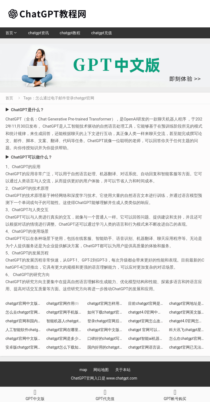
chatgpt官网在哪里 (64, 330)
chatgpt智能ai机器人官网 (151, 338)
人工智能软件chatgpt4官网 (30, 330)
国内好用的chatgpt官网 (109, 347)
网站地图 (101, 369)
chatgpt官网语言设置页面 (152, 347)
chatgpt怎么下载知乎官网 (70, 347)
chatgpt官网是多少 (64, 338)
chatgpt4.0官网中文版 (149, 312)
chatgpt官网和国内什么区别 (31, 321)
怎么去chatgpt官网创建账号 (31, 312)
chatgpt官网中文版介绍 (27, 338)
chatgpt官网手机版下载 (68, 312)
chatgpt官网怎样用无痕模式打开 (116, 303)
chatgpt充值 (101, 33)
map (83, 369)
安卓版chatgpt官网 (23, 347)
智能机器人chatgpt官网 (68, 321)
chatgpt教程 (70, 33)
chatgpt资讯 (38, 33)
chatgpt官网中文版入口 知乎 (31, 303)
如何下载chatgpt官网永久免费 (115, 312)
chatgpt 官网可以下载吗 (150, 330)
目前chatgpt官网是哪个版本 (153, 303)
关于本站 (123, 369)
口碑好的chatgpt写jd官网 (110, 338)
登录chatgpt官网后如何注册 (113, 321)
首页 (9, 33)
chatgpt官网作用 (62, 303)
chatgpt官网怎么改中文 (150, 321)
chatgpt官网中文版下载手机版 (115, 330)
